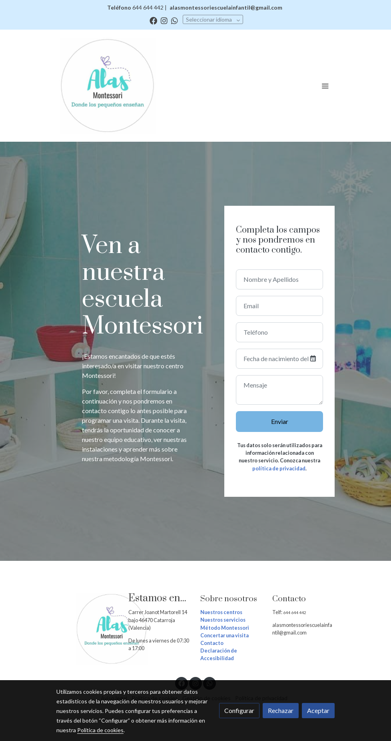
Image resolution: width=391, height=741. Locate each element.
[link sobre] (87, 629)
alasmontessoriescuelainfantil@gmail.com (226, 7)
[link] (108, 86)
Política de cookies (100, 730)
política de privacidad (278, 468)
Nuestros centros (221, 612)
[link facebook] (153, 20)
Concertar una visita (224, 635)
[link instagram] (164, 20)
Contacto (211, 643)
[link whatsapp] (174, 20)
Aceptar (318, 710)
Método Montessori (224, 628)
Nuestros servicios (222, 619)
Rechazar (280, 710)
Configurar (239, 710)
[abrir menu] (325, 86)
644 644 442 (295, 612)
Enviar (279, 421)
